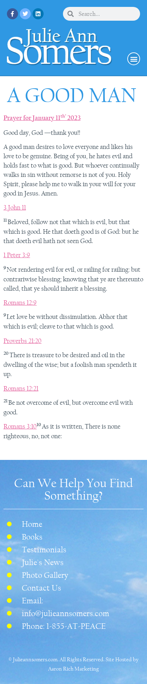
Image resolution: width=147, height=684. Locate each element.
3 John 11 (14, 207)
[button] (133, 58)
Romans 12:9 (20, 302)
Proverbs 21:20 (22, 341)
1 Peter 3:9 (16, 255)
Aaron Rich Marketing (73, 669)
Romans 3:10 (20, 426)
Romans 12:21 (20, 388)
